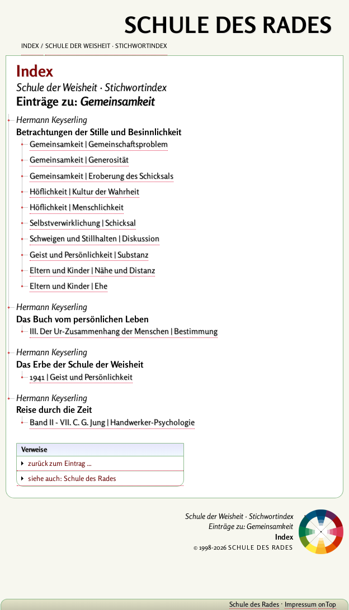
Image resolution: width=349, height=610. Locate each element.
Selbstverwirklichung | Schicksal (83, 222)
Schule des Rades (254, 604)
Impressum (301, 604)
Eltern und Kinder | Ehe (68, 285)
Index (30, 46)
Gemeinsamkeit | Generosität (79, 159)
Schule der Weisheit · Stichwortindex (106, 46)
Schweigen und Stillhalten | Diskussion (94, 238)
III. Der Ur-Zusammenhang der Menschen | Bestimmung (124, 331)
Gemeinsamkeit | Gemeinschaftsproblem (99, 144)
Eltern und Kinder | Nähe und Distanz (92, 270)
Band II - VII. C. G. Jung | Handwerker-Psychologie (112, 422)
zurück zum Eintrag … (60, 463)
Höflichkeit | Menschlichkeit (77, 207)
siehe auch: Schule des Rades (72, 478)
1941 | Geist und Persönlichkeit (81, 377)
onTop (327, 604)
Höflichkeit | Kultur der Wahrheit (84, 191)
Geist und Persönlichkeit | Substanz (89, 254)
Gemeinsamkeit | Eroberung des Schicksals (101, 175)
